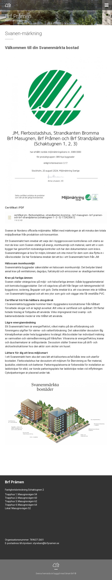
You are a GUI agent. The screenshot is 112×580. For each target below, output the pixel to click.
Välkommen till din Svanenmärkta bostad (42, 47)
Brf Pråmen (18, 16)
